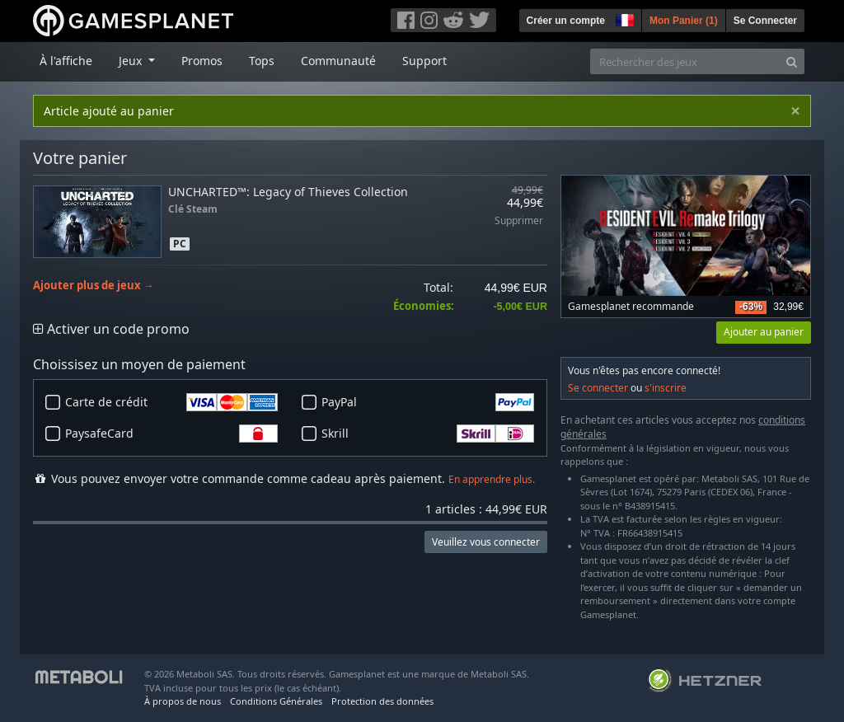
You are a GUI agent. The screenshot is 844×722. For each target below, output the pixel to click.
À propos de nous (182, 701)
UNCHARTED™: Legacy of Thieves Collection (288, 191)
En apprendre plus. (491, 479)
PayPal (427, 402)
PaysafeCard (171, 433)
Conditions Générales (276, 701)
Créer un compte (566, 20)
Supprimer (519, 221)
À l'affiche (66, 60)
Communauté (338, 60)
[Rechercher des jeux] (685, 61)
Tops (261, 60)
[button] (623, 18)
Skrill (427, 433)
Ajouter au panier (764, 332)
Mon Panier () (683, 20)
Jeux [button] (132, 60)
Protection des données (382, 701)
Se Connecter (765, 20)
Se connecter (598, 388)
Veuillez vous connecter (486, 542)
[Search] (791, 61)
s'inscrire (666, 388)
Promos (202, 60)
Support (424, 60)
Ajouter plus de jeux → (93, 286)
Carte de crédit (171, 402)
